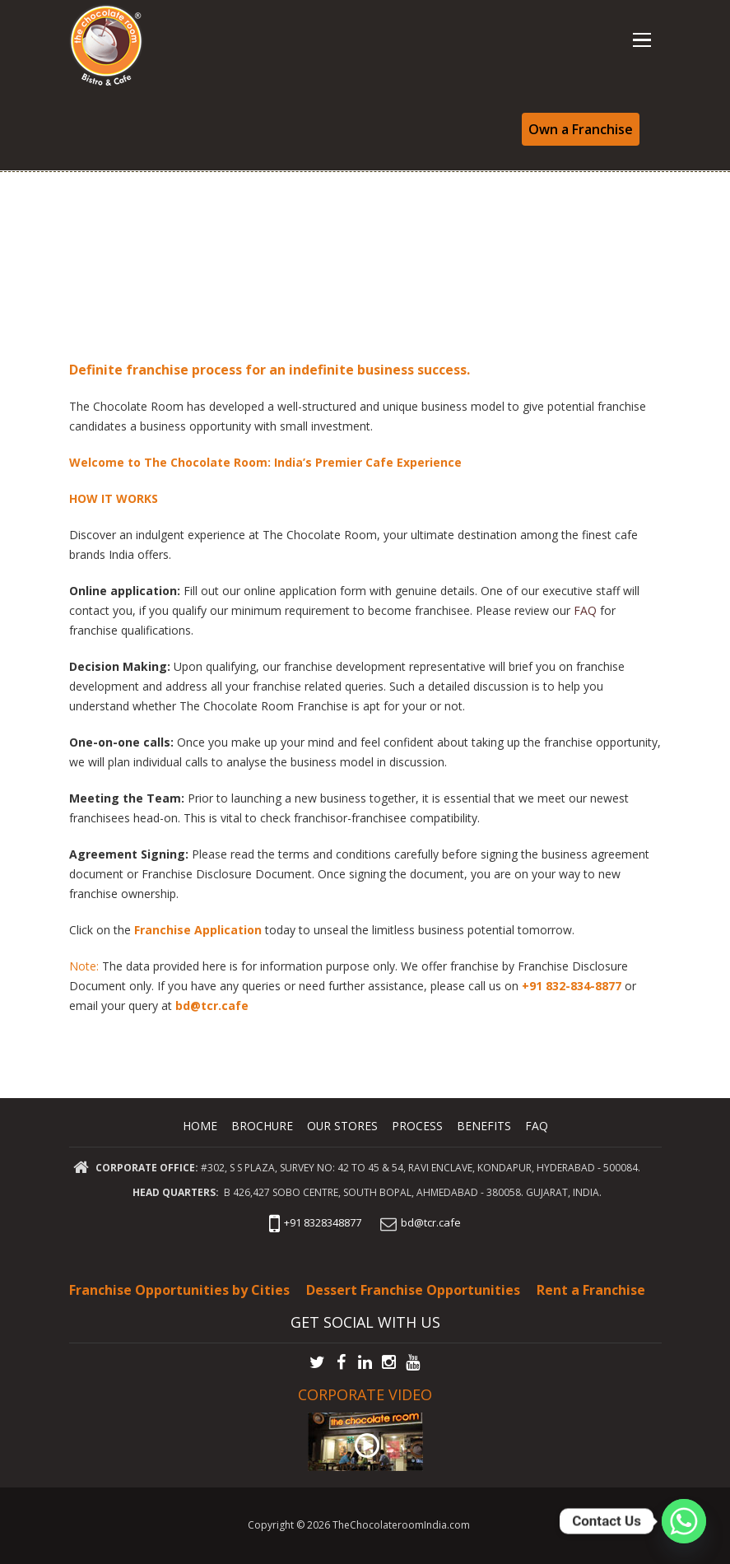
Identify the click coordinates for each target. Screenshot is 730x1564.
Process (418, 1125)
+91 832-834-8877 (571, 986)
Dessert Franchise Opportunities (413, 1290)
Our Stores (343, 1125)
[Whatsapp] (684, 1521)
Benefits (485, 1125)
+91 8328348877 (313, 1222)
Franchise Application (198, 930)
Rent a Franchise (591, 1290)
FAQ (587, 610)
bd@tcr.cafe (213, 1005)
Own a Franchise (580, 129)
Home (199, 1125)
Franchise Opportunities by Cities (179, 1290)
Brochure (261, 1125)
